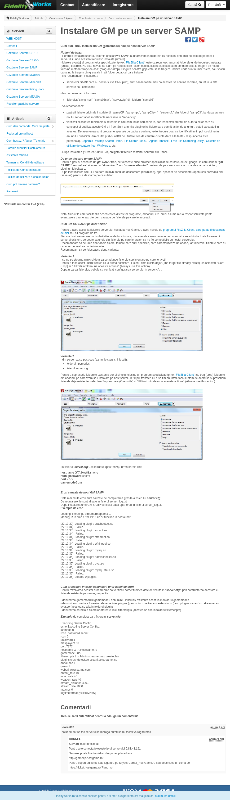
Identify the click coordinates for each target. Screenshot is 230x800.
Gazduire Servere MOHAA (23, 75)
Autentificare (93, 5)
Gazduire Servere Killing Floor (25, 89)
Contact (67, 5)
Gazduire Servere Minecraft (23, 82)
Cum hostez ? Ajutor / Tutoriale (61, 18)
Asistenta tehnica (17, 155)
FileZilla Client (135, 62)
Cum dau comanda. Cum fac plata (27, 126)
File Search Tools (135, 141)
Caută (194, 5)
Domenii (11, 46)
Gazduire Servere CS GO (22, 60)
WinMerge (103, 145)
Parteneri (12, 191)
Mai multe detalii (165, 796)
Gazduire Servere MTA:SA (23, 96)
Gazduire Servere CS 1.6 (22, 53)
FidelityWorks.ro (17, 18)
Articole (39, 18)
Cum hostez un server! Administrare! (90, 18)
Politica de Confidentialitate (23, 170)
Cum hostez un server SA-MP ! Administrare (120, 18)
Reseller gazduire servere (22, 103)
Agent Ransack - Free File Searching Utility (176, 141)
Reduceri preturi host (19, 133)
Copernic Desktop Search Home (101, 141)
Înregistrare (123, 5)
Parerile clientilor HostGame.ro (25, 148)
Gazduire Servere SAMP (21, 67)
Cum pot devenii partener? (23, 184)
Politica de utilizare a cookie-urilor (27, 177)
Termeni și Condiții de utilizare (25, 162)
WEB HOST (14, 38)
